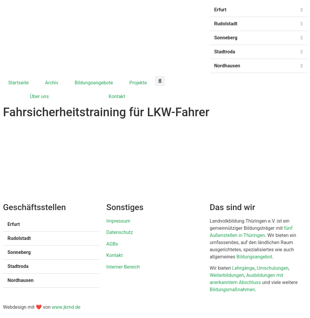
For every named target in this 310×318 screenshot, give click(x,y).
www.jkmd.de (66, 307)
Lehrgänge (243, 268)
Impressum (118, 221)
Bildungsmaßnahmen (232, 289)
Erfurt (220, 10)
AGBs (112, 244)
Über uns (39, 96)
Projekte (138, 83)
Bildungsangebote (94, 83)
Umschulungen (273, 268)
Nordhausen (227, 66)
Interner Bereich (123, 267)
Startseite (18, 83)
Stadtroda (224, 52)
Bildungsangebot (254, 257)
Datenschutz (119, 232)
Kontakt (117, 96)
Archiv (51, 83)
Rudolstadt (225, 24)
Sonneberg (225, 38)
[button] (258, 10)
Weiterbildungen (227, 275)
